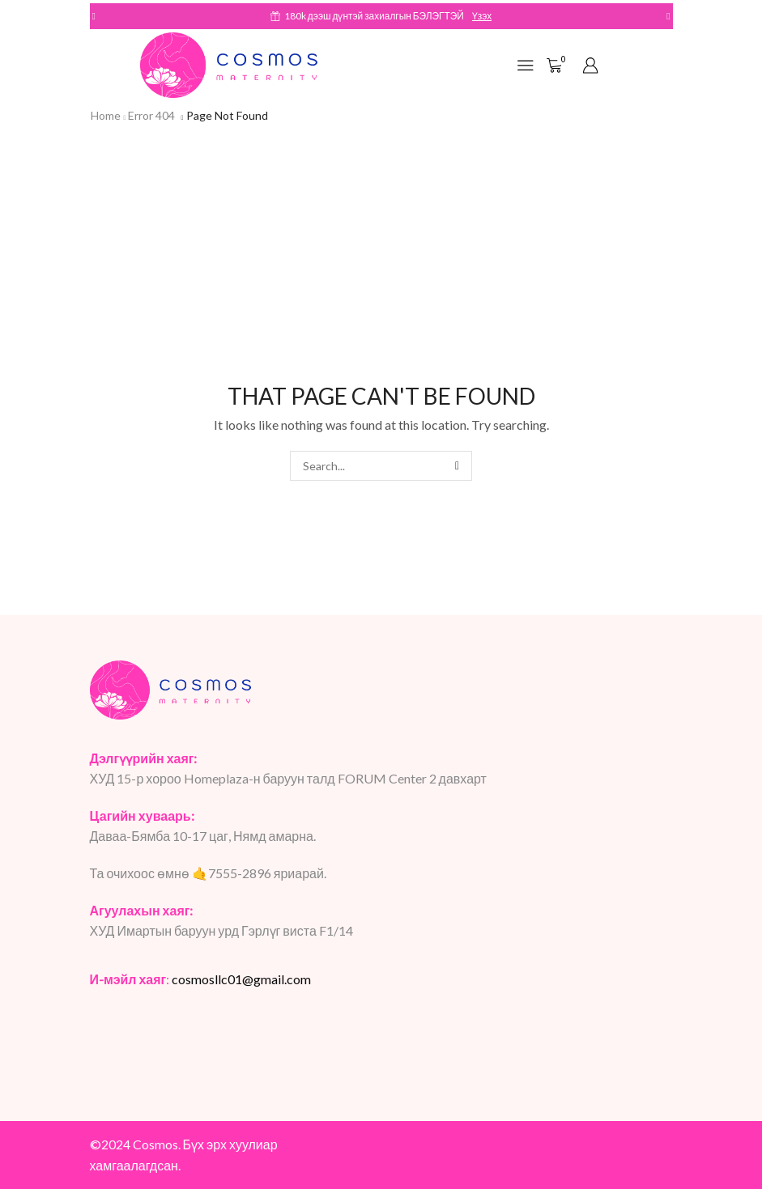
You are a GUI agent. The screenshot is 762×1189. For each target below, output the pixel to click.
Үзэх (482, 16)
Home (106, 115)
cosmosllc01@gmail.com (241, 979)
